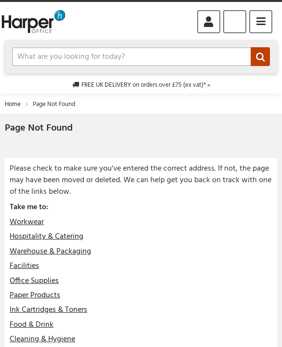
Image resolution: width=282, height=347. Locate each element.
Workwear (27, 222)
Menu (260, 21)
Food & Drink (32, 325)
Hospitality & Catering (46, 236)
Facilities (24, 266)
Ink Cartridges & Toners (48, 310)
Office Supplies (34, 281)
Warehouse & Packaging (50, 251)
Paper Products (35, 295)
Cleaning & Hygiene (42, 339)
